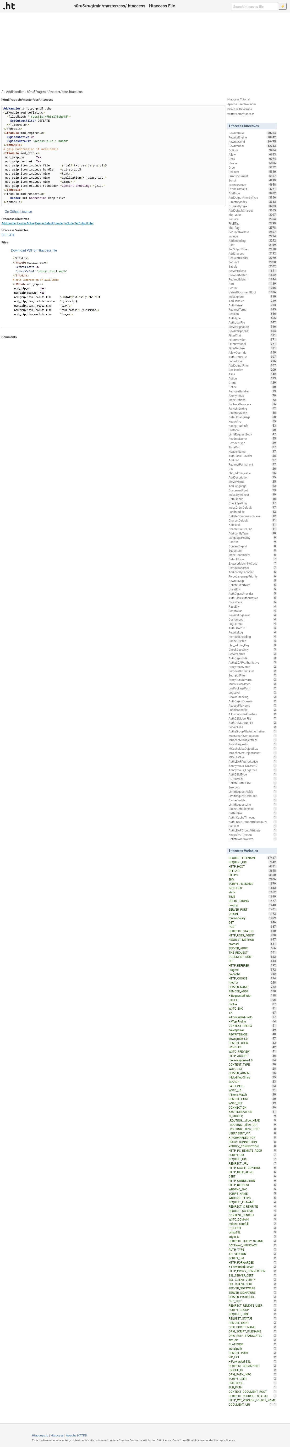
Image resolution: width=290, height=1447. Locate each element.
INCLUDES (253, 888)
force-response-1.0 (253, 1060)
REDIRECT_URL (253, 1163)
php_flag (253, 228)
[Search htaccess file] (254, 7)
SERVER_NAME (253, 987)
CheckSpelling (253, 503)
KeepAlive (253, 421)
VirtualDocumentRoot (253, 292)
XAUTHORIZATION (253, 1112)
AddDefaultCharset (253, 210)
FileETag (253, 223)
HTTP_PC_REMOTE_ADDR (253, 1150)
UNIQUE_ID (253, 1370)
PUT (253, 961)
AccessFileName (253, 705)
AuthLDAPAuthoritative (253, 761)
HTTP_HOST (253, 866)
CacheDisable (253, 641)
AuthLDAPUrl (253, 628)
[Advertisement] (145, 49)
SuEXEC (253, 826)
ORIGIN (253, 914)
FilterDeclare (253, 348)
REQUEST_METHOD (253, 939)
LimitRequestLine (253, 804)
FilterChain (253, 335)
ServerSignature (253, 327)
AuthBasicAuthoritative (253, 598)
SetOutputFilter (83, 223)
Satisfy (253, 266)
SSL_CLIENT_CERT (253, 1284)
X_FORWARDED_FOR (253, 1137)
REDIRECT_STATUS (253, 931)
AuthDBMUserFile (253, 718)
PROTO (253, 983)
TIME (253, 896)
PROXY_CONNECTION (253, 1142)
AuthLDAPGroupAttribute (253, 830)
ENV (253, 879)
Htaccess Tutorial (238, 99)
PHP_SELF (253, 1301)
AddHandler (15, 92)
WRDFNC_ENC (253, 1189)
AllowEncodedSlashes (253, 714)
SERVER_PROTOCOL (253, 1297)
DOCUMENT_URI (251, 1404)
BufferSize (253, 813)
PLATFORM (253, 1344)
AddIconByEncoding (253, 572)
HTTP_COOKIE (253, 978)
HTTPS (253, 875)
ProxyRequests (253, 744)
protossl (253, 944)
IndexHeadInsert (253, 555)
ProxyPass (253, 602)
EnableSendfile (253, 710)
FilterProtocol (253, 344)
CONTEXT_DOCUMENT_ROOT (253, 1391)
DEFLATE (8, 235)
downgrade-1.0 (253, 1038)
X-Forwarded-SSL (253, 1361)
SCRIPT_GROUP (253, 1310)
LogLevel (253, 692)
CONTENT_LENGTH (253, 1215)
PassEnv (253, 606)
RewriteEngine (253, 137)
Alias (253, 374)
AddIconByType (253, 533)
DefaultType (253, 559)
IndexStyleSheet (253, 494)
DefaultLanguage (253, 417)
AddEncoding (253, 240)
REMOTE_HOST (253, 1099)
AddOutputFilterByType (253, 197)
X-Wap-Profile (253, 1021)
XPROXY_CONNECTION (253, 1146)
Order (253, 167)
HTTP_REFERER (253, 965)
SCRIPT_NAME (253, 1193)
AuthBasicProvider (253, 456)
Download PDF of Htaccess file (34, 250)
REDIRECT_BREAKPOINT (253, 1366)
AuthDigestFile (253, 658)
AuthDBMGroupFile (253, 723)
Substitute (253, 550)
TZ (253, 1013)
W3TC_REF (253, 1103)
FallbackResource (253, 404)
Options (253, 150)
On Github (12, 212)
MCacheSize (253, 757)
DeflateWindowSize (253, 839)
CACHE (253, 1000)
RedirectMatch (253, 279)
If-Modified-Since (253, 1077)
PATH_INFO (253, 1086)
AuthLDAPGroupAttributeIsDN (253, 822)
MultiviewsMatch (253, 684)
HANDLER (253, 1047)
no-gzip (253, 905)
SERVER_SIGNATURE (253, 1292)
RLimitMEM (253, 779)
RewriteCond (253, 141)
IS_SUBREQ (253, 1116)
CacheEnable (253, 800)
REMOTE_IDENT (253, 1323)
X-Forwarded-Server (253, 1267)
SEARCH (253, 1082)
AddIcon (253, 460)
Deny (253, 159)
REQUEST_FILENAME (253, 858)
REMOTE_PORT (253, 1353)
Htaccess (57, 1435)
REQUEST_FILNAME (253, 1202)
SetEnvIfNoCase (253, 232)
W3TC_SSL (253, 1069)
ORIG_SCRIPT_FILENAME (253, 1331)
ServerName (253, 482)
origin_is (253, 1236)
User (253, 245)
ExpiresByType (253, 206)
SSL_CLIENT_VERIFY (253, 1280)
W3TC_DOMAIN (253, 1219)
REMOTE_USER (253, 1043)
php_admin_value (253, 473)
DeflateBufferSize (253, 783)
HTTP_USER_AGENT (253, 935)
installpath (253, 1348)
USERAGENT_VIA (253, 1133)
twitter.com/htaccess (241, 114)
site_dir (253, 1340)
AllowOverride (253, 352)
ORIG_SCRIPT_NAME (253, 1327)
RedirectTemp (253, 309)
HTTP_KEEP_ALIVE (253, 1172)
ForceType (253, 361)
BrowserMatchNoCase (253, 563)
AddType (253, 193)
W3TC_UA (253, 1090)
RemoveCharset (253, 568)
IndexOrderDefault (253, 507)
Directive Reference (239, 109)
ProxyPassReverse (253, 680)
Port (253, 284)
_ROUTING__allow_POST (253, 1129)
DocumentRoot (253, 490)
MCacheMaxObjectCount (253, 753)
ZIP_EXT (253, 1357)
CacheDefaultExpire (253, 809)
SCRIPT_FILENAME (253, 884)
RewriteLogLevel (253, 615)
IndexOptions (253, 400)
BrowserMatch (253, 275)
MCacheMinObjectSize (253, 740)
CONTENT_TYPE (253, 1064)
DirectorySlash (253, 413)
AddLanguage (253, 486)
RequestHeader (253, 258)
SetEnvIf (253, 262)
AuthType (253, 318)
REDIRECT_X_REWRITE (253, 1206)
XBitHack (253, 525)
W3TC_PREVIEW (253, 1051)
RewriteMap (253, 581)
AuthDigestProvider (253, 593)
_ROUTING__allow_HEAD (253, 1120)
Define (253, 387)
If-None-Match (253, 1094)
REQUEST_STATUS (253, 1318)
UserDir (253, 542)
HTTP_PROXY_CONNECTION (253, 1271)
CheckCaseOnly (253, 649)
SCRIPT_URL (253, 1155)
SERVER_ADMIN (253, 1073)
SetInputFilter (253, 675)
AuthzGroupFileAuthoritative (253, 731)
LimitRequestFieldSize (253, 796)
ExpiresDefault (44, 223)
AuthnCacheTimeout (253, 817)
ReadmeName (253, 438)
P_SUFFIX (253, 1228)
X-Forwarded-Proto (253, 1017)
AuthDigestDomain (253, 701)
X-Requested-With (253, 995)
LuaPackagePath (253, 688)
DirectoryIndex (253, 202)
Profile (253, 1004)
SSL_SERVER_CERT (253, 1275)
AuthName (253, 305)
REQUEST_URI (253, 862)
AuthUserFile (253, 322)
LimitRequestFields (253, 791)
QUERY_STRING (253, 901)
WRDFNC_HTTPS (253, 1198)
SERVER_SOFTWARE (253, 1288)
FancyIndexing (253, 408)
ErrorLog (253, 787)
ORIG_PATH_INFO (253, 1374)
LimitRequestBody (253, 434)
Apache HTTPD (76, 1435)
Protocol (253, 430)
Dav (253, 469)
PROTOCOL (253, 1383)
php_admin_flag (253, 645)
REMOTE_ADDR (253, 991)
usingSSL (253, 1232)
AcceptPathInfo (253, 426)
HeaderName (253, 451)
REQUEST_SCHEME (253, 1211)
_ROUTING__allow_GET (253, 1125)
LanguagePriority (253, 537)
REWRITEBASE (253, 1034)
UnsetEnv (253, 589)
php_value (253, 215)
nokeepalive (253, 1030)
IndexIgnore (253, 296)
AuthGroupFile (253, 357)
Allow (253, 154)
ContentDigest (253, 546)
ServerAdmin (253, 654)
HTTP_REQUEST (253, 1185)
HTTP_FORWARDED (253, 1262)
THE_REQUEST (253, 952)
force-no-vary (253, 918)
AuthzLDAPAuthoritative (253, 662)
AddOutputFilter (253, 365)
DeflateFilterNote (253, 585)
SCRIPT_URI (253, 1258)
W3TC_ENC (253, 1008)
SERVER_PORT (253, 909)
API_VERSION (253, 1254)
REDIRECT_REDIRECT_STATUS (253, 1396)
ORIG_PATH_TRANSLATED (253, 1335)
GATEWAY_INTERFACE (253, 1245)
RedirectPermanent (253, 464)
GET (253, 922)
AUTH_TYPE (253, 1249)
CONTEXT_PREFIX (253, 1026)
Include (69, 223)
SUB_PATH (253, 1387)
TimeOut (253, 447)
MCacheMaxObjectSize (253, 748)
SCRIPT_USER (253, 1379)
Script (253, 180)
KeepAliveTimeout (253, 834)
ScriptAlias (253, 611)
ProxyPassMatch (253, 667)
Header (59, 223)
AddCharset (253, 253)
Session (253, 314)
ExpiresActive (25, 223)
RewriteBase (253, 146)
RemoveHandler (253, 391)
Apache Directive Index (242, 104)
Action (253, 378)
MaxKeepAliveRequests (253, 735)
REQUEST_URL (253, 1159)
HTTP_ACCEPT (253, 1056)
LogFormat (253, 624)
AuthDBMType (253, 774)
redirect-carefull (253, 1224)
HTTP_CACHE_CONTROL (253, 1168)
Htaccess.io (40, 1435)
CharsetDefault (253, 520)
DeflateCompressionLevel (253, 516)
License (26, 212)
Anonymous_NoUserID (253, 766)
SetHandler (253, 370)
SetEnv (253, 288)
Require (253, 219)
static (253, 892)
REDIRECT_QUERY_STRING (253, 1241)
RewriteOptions (253, 331)
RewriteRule (253, 133)
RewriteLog (253, 632)
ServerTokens (253, 271)
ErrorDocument (253, 176)
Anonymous (253, 395)
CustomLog (253, 619)
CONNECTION (253, 1107)
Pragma (253, 970)
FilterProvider (253, 339)
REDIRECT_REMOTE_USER (253, 1305)
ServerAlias (253, 727)
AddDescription (253, 477)
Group (253, 383)
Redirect (253, 172)
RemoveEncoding (253, 636)
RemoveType (253, 443)
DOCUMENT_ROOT (253, 957)
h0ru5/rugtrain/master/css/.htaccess (55, 92)
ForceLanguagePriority (253, 576)
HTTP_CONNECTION (253, 1181)
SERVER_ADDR (253, 948)
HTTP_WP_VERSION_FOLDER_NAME (253, 1401)
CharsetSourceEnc (253, 529)
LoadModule (253, 512)
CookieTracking (253, 697)
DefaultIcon (253, 499)
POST (253, 927)
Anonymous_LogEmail (253, 770)
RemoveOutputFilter (253, 671)
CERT (253, 1176)
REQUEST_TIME (253, 1314)
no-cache (253, 974)
